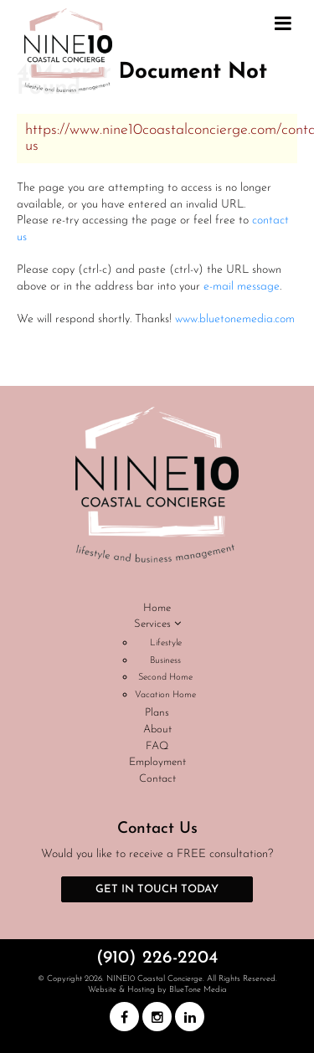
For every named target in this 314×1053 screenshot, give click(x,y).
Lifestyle (166, 643)
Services (157, 623)
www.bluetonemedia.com (235, 319)
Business (165, 660)
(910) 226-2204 (157, 958)
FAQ (157, 746)
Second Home (165, 677)
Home (157, 608)
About (157, 729)
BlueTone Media (198, 989)
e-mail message (241, 286)
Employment (157, 762)
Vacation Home (165, 695)
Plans (157, 712)
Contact (157, 778)
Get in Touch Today (157, 889)
